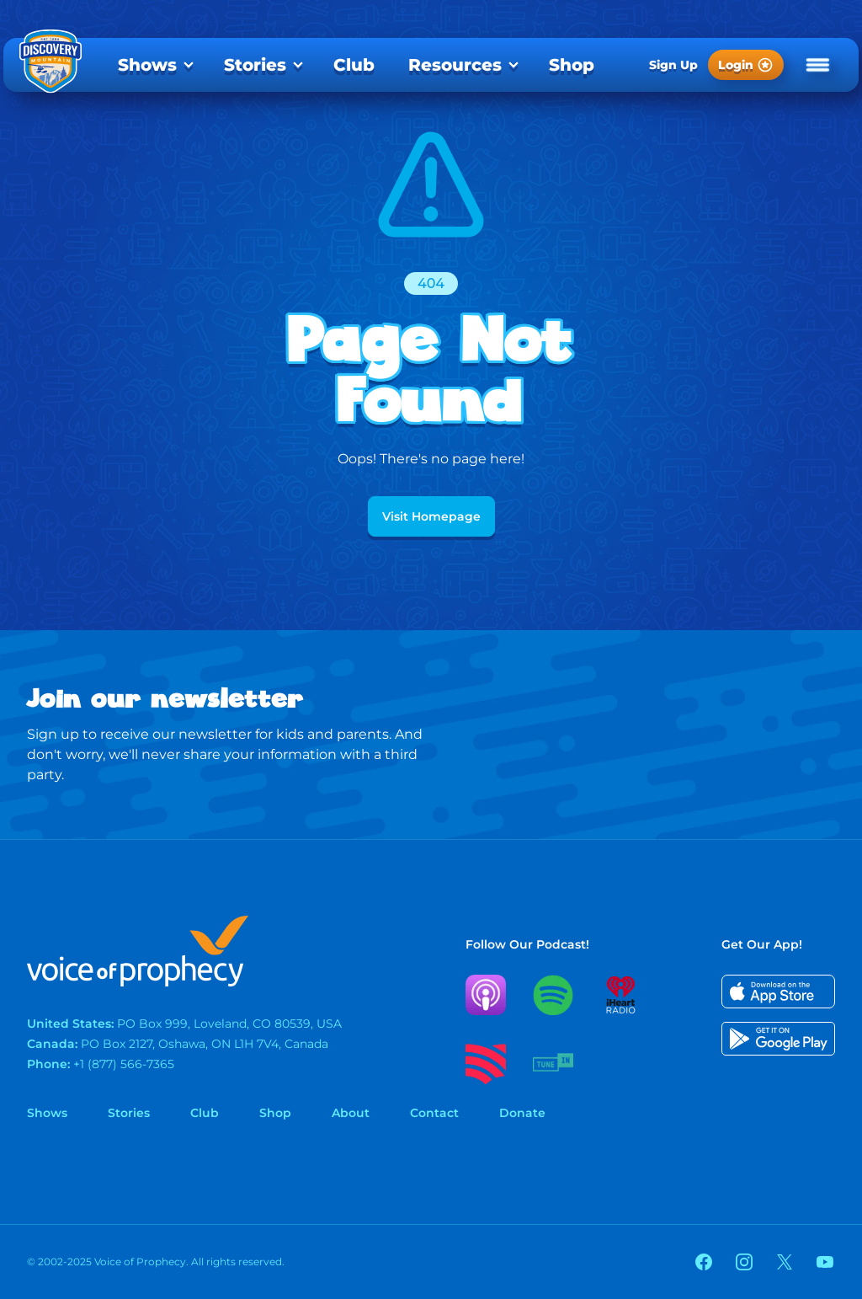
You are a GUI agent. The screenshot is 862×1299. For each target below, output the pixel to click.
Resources (455, 65)
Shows (147, 65)
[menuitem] (154, 64)
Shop (571, 65)
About (351, 1112)
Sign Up (673, 64)
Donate (522, 1112)
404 (431, 283)
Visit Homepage (431, 516)
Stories (255, 65)
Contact (434, 1112)
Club (354, 65)
